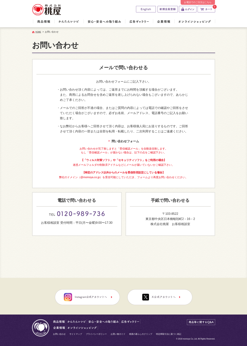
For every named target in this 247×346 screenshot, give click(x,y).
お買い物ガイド (118, 334)
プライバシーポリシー (96, 334)
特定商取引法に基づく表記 (168, 334)
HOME (38, 32)
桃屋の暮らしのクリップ (140, 334)
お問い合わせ (59, 334)
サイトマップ (75, 334)
